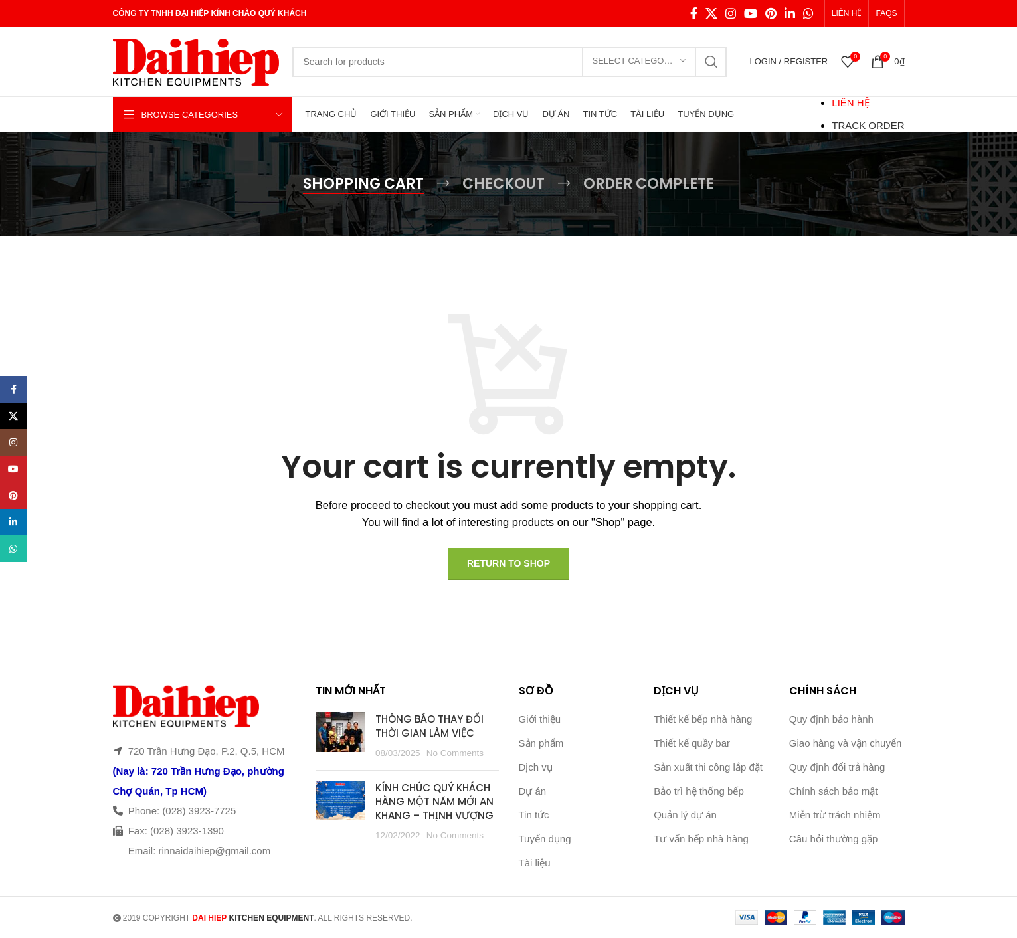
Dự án (533, 791)
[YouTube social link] (750, 13)
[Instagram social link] (730, 13)
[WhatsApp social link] (808, 13)
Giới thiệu (540, 719)
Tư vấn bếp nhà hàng (701, 838)
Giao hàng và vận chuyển (845, 743)
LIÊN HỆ (850, 102)
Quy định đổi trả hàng (837, 767)
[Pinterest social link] (771, 13)
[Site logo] (196, 60)
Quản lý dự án (685, 814)
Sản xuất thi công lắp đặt (708, 767)
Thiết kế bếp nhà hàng (703, 719)
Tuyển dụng (545, 838)
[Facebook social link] (693, 13)
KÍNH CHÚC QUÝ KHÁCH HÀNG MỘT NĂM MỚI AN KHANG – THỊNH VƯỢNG (434, 801)
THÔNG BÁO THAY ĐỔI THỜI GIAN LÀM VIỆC (429, 726)
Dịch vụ (536, 767)
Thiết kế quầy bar (692, 743)
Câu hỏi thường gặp (833, 838)
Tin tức (534, 814)
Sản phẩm (541, 743)
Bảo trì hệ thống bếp (699, 791)
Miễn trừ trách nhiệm (835, 814)
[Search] (509, 62)
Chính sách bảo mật (833, 791)
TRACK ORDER (868, 125)
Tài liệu (535, 862)
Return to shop (508, 563)
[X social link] (711, 13)
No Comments (455, 753)
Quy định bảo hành (831, 719)
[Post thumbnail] (340, 736)
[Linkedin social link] (790, 13)
